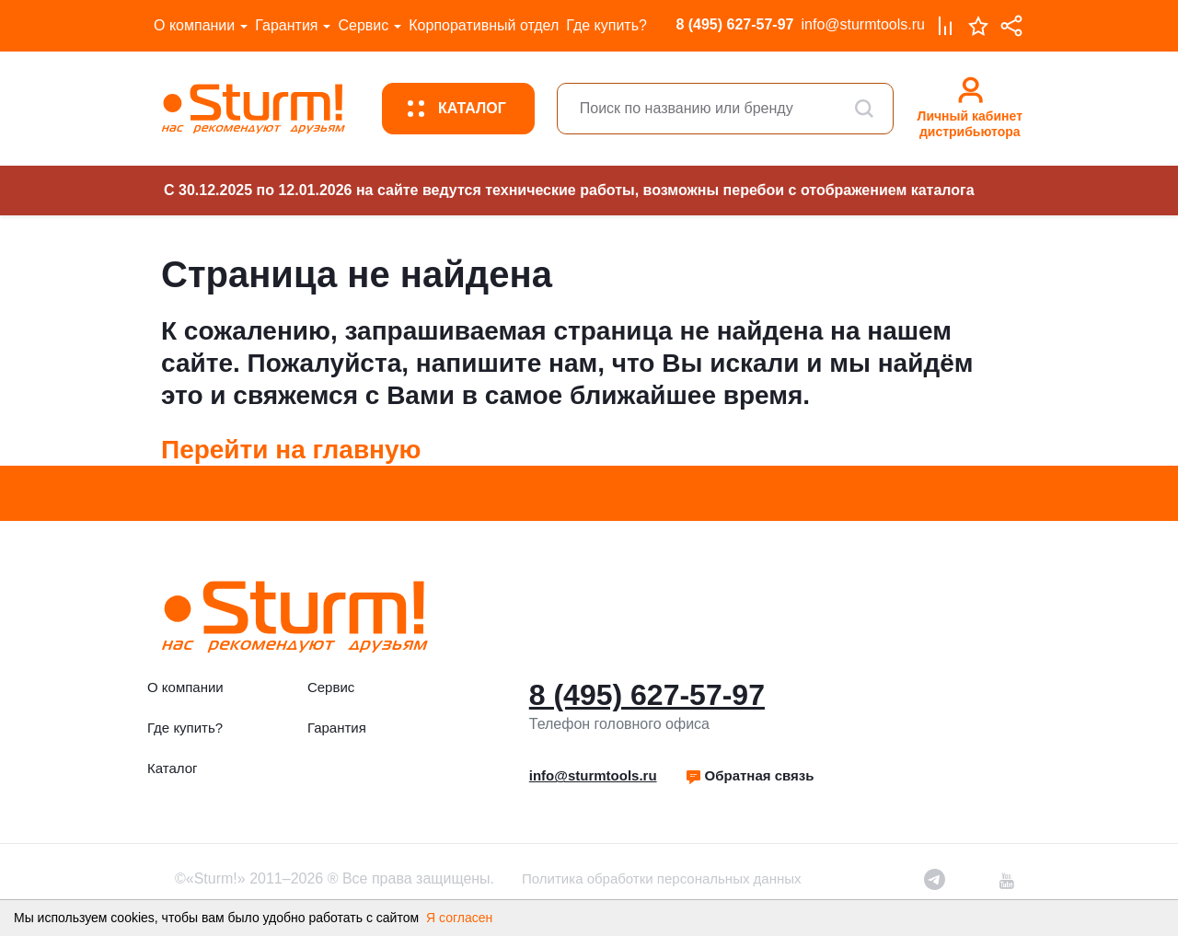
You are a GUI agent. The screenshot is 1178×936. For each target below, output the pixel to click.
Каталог (172, 768)
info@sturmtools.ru (863, 24)
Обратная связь (749, 775)
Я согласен (459, 917)
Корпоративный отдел (484, 25)
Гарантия (286, 25)
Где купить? (606, 25)
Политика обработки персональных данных (661, 878)
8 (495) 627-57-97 (734, 24)
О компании (194, 25)
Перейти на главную (291, 449)
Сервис (363, 25)
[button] (749, 776)
